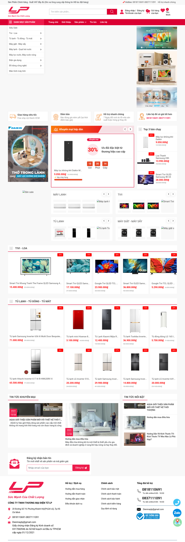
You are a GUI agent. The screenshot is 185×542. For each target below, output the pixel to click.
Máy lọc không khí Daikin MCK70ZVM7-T (73, 170)
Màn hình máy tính (17, 71)
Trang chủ (53, 22)
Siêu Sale (13, 28)
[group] (90, 50)
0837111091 (152, 491)
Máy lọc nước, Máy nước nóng (22, 55)
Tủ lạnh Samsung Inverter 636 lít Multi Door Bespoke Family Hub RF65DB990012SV (50, 336)
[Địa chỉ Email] (58, 461)
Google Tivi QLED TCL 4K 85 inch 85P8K (114, 283)
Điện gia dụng (26, 60)
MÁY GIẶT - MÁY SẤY (130, 221)
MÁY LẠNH (59, 194)
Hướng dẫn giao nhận (75, 491)
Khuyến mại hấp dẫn (71, 129)
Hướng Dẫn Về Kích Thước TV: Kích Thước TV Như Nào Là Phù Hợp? (161, 433)
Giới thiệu (66, 22)
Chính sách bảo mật (110, 482)
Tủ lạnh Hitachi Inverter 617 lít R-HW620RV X (31, 378)
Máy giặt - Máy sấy (26, 44)
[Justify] (112, 12)
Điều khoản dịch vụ (73, 496)
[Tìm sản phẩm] (78, 12)
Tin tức (93, 22)
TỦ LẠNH (58, 221)
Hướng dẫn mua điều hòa (76, 409)
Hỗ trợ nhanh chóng (167, 2)
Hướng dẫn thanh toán (75, 487)
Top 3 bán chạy (152, 129)
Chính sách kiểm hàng (111, 496)
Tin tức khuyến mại (22, 396)
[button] (130, 129)
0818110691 (152, 482)
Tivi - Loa (26, 33)
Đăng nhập (130, 10)
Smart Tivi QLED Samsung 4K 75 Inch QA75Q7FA (89, 283)
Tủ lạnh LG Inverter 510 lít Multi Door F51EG (87, 379)
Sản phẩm (79, 22)
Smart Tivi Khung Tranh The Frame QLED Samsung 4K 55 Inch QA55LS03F (45, 283)
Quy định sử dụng (109, 501)
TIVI (120, 194)
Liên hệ (103, 22)
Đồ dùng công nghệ (26, 65)
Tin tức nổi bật (134, 396)
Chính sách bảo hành (110, 491)
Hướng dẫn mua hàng (75, 482)
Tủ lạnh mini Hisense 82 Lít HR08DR (83, 336)
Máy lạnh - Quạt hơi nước (26, 49)
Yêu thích (168, 13)
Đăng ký (140, 10)
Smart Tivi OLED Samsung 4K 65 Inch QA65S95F (146, 283)
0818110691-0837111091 (144, 2)
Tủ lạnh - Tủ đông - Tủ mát (26, 38)
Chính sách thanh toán (111, 487)
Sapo (75, 537)
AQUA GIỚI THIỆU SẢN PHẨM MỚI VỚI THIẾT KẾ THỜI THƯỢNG (38, 409)
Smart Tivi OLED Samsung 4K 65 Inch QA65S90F (163, 177)
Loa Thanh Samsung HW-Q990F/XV (162, 158)
